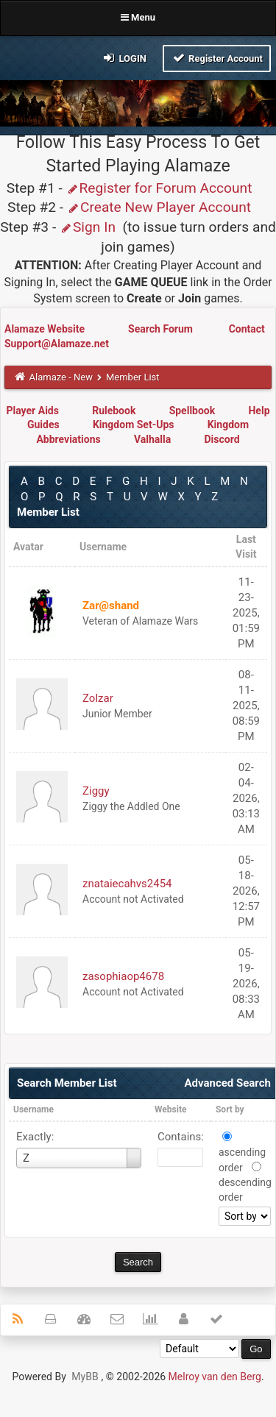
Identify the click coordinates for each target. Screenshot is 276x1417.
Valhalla (152, 439)
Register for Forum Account (159, 188)
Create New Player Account (159, 207)
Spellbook (192, 410)
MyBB (84, 1376)
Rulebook (113, 410)
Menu (138, 17)
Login (124, 58)
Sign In (88, 227)
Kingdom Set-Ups (133, 424)
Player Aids (32, 410)
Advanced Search (227, 1083)
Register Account (217, 58)
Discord (221, 439)
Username (33, 1109)
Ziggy (96, 791)
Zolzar (97, 698)
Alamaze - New (61, 377)
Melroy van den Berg (215, 1376)
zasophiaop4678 (123, 976)
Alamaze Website (45, 329)
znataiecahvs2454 (127, 883)
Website (170, 1109)
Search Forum (161, 329)
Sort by (230, 1109)
